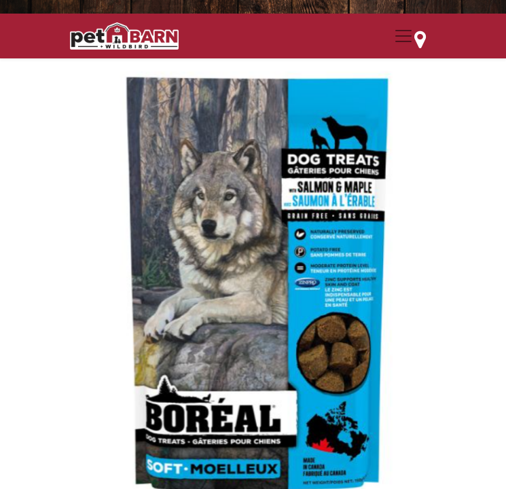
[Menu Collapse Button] (403, 36)
